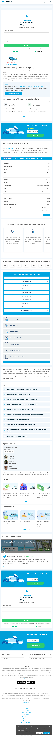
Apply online (46, 211)
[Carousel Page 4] (29, 526)
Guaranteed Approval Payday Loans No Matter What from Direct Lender (10, 492)
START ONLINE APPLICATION (13, 93)
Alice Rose (11, 455)
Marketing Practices (26, 711)
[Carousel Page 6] (30, 116)
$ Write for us (26, 700)
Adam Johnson (13, 465)
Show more (5, 563)
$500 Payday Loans (10, 145)
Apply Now (26, 359)
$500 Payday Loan (26, 289)
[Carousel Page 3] (26, 116)
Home (3, 7)
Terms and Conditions (26, 713)
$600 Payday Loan (26, 293)
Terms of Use (38, 48)
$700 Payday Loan (26, 296)
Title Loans (38, 155)
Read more (38, 733)
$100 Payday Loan (26, 275)
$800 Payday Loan (26, 300)
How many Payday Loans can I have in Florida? (22, 539)
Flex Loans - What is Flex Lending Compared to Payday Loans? (44, 519)
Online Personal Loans (33, 232)
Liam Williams (12, 460)
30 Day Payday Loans (25, 518)
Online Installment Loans (12, 232)
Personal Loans (29, 155)
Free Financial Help (26, 702)
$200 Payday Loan (26, 278)
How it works (26, 705)
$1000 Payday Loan (26, 307)
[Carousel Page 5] (29, 116)
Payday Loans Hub (8, 448)
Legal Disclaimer (26, 707)
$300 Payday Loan (26, 282)
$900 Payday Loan (26, 304)
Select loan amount (32, 131)
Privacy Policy (34, 48)
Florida (13, 7)
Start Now (26, 45)
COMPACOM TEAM (12, 553)
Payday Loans (8, 7)
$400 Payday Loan (26, 286)
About (26, 698)
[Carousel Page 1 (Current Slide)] (23, 116)
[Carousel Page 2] (25, 116)
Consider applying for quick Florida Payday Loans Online (30, 86)
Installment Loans (17, 155)
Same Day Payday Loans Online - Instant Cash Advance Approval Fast (44, 492)
